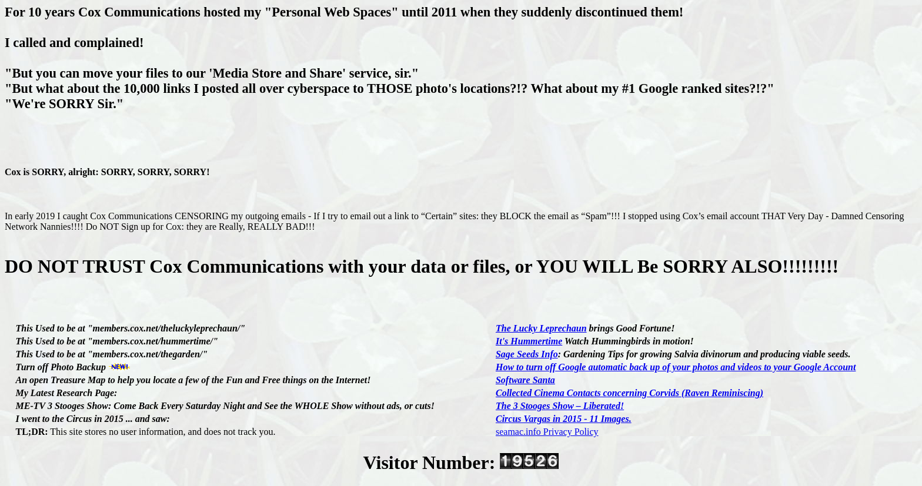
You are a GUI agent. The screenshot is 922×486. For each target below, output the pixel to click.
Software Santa (525, 380)
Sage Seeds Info (527, 354)
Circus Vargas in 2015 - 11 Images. (564, 419)
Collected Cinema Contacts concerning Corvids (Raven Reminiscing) (629, 393)
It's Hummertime (529, 341)
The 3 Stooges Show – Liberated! (560, 406)
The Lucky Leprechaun (541, 328)
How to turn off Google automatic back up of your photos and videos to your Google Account (676, 367)
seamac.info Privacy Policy (547, 432)
